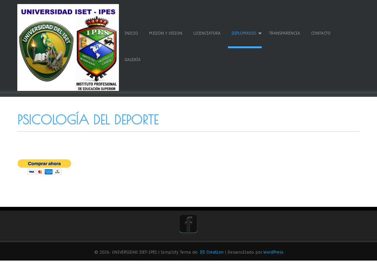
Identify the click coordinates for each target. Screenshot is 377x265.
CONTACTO (322, 32)
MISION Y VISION (167, 32)
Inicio (133, 32)
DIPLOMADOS (245, 32)
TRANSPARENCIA (286, 32)
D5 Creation (211, 250)
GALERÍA (134, 59)
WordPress (273, 250)
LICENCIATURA (208, 32)
